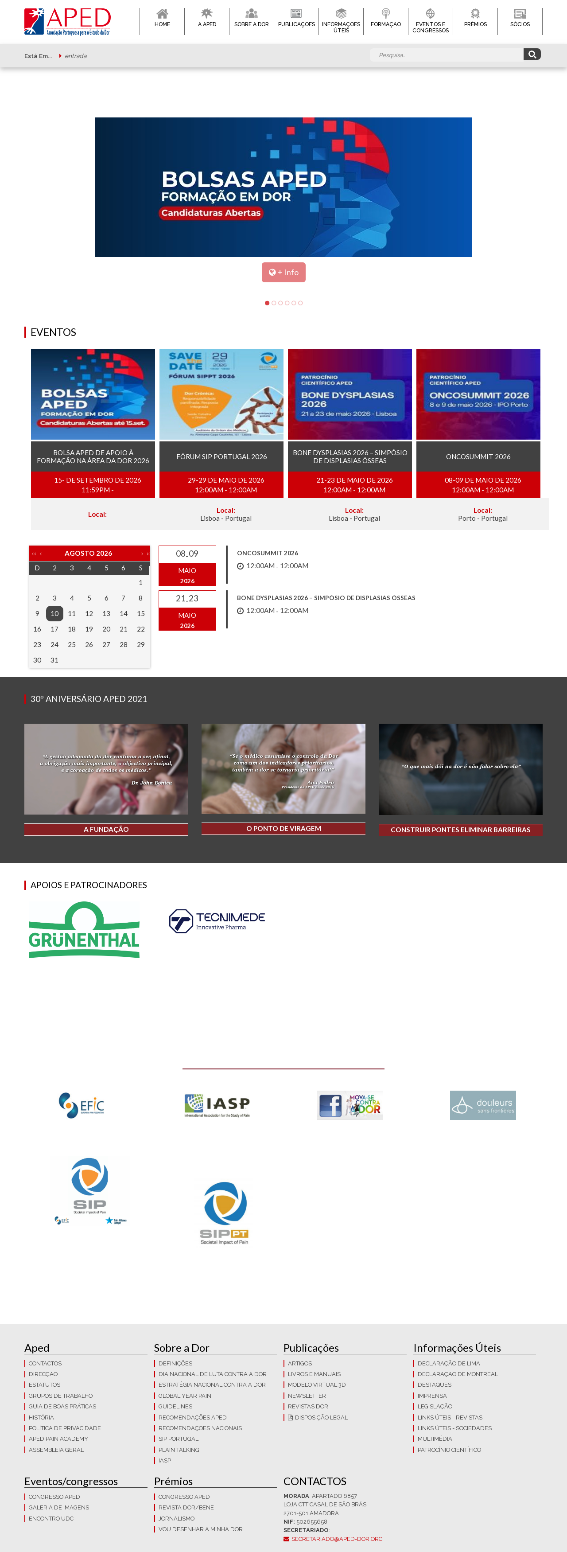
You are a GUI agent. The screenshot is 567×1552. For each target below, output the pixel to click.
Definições (175, 1363)
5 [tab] (293, 303)
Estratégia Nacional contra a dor (212, 1384)
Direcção (43, 1374)
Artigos (300, 1363)
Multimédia (435, 1438)
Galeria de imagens (59, 1507)
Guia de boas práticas (62, 1406)
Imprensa (432, 1395)
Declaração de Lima (449, 1363)
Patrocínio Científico (449, 1450)
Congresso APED (54, 1497)
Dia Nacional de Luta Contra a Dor (213, 1374)
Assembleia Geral (56, 1450)
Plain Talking (179, 1450)
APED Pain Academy (58, 1438)
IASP (165, 1460)
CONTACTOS (45, 1363)
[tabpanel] (283, 200)
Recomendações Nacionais (200, 1428)
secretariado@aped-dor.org (337, 1539)
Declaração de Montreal (458, 1374)
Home (162, 24)
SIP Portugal (178, 1438)
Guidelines (175, 1406)
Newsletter (307, 1395)
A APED (207, 24)
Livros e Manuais (314, 1374)
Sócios (520, 24)
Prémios (475, 24)
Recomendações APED (193, 1417)
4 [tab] (287, 303)
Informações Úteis (341, 27)
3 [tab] (280, 303)
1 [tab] (267, 303)
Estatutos (44, 1384)
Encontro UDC (51, 1518)
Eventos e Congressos (430, 27)
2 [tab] (273, 303)
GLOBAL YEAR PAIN (185, 1395)
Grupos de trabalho (61, 1395)
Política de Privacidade (65, 1428)
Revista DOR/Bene (186, 1507)
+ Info (288, 272)
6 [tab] (300, 303)
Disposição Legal (321, 1417)
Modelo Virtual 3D (317, 1384)
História (41, 1417)
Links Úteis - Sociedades (455, 1428)
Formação (386, 24)
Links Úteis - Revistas (450, 1417)
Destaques (434, 1384)
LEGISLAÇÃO (435, 1406)
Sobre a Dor (251, 24)
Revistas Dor (308, 1406)
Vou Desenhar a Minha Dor (201, 1529)
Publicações (296, 24)
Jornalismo (176, 1518)
